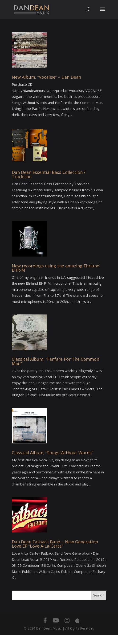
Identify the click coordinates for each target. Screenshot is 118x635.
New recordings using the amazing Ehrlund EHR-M (55, 268)
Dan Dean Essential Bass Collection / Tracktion (48, 174)
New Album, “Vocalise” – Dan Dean (46, 77)
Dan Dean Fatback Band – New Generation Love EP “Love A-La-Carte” (55, 544)
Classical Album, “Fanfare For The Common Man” (55, 361)
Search (98, 595)
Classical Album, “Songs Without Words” (52, 452)
